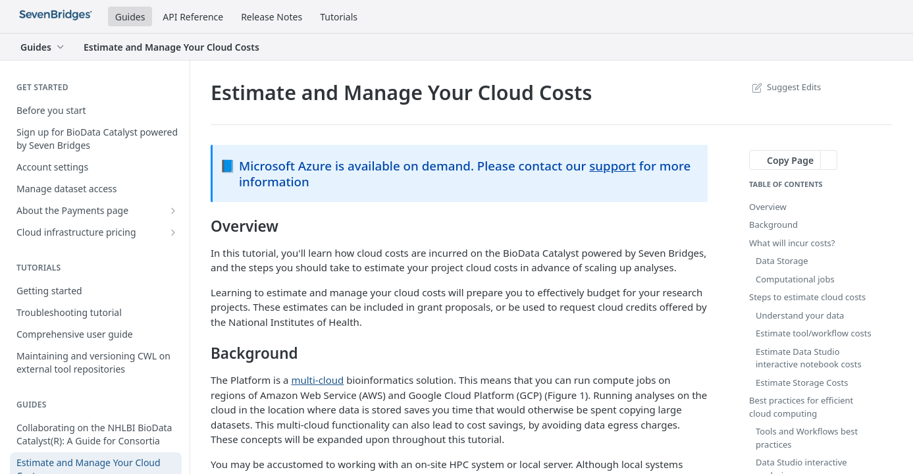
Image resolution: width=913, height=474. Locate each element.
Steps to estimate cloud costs (807, 297)
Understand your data (800, 315)
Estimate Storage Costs (802, 382)
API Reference (193, 17)
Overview (768, 207)
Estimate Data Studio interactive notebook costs (809, 358)
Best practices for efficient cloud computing (801, 406)
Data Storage (782, 261)
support (612, 165)
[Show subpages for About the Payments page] (173, 210)
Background (773, 224)
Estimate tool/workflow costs (814, 333)
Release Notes (271, 17)
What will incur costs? (792, 243)
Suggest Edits (785, 87)
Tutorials (338, 17)
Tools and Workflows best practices (807, 437)
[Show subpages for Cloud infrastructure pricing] (173, 232)
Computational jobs (795, 279)
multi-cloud (317, 379)
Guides (130, 17)
